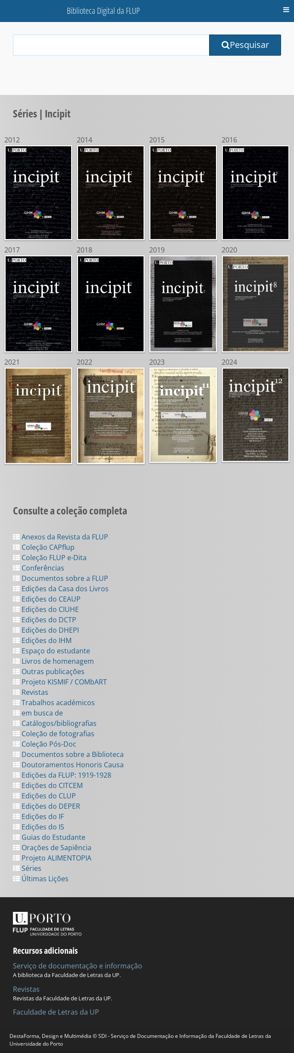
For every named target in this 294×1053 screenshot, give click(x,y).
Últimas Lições (41, 878)
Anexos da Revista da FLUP (60, 537)
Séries (27, 868)
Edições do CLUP (44, 796)
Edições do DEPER (46, 806)
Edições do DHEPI (46, 630)
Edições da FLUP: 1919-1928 (62, 775)
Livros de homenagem (53, 661)
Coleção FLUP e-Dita (50, 557)
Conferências (38, 568)
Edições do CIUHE (46, 609)
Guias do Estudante (49, 837)
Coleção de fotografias (53, 733)
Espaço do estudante (51, 651)
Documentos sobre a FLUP (60, 578)
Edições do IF (38, 816)
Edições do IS (38, 827)
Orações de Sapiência (52, 847)
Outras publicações (48, 671)
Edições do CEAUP (47, 599)
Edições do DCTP (44, 619)
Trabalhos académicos (54, 702)
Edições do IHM (42, 640)
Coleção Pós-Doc (44, 744)
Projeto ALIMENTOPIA (52, 858)
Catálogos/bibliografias (55, 723)
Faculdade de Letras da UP (56, 1012)
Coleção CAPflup (44, 547)
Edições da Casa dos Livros (61, 588)
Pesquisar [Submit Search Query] (245, 44)
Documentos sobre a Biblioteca (68, 754)
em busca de (38, 713)
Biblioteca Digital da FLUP (103, 10)
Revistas (30, 692)
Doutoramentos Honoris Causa (68, 764)
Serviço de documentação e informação (77, 966)
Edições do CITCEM (48, 785)
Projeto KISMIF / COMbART (60, 682)
